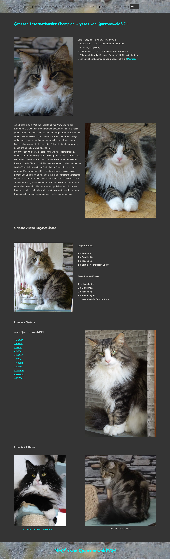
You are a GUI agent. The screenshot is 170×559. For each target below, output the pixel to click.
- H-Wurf (18, 343)
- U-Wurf (18, 355)
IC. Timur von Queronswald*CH (37, 529)
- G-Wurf (18, 340)
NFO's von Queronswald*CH (85, 550)
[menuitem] (28, 6)
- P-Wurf (18, 351)
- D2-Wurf (19, 370)
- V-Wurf (18, 359)
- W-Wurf (18, 363)
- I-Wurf (18, 347)
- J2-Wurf (18, 378)
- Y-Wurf (18, 367)
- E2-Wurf (19, 374)
